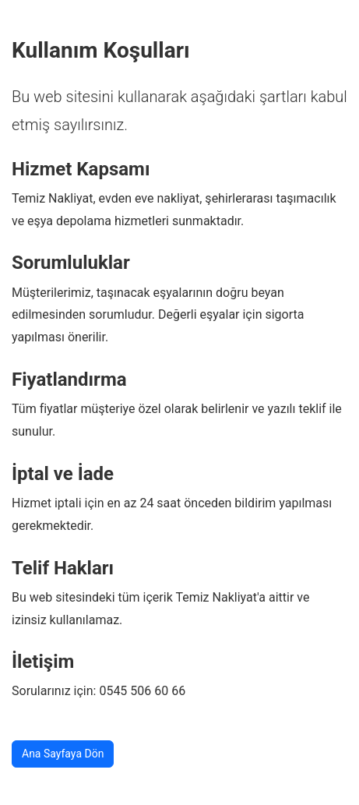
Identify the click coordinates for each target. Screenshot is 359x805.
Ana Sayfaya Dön (63, 753)
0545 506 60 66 (142, 690)
